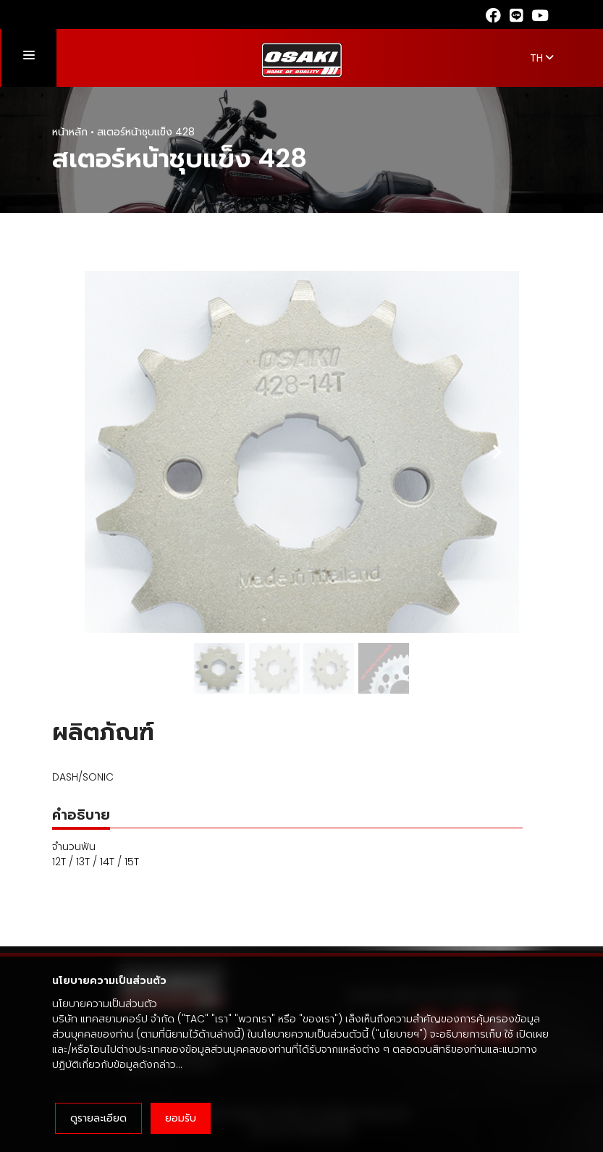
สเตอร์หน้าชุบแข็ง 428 (146, 132)
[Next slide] (496, 451)
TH (542, 58)
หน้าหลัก (70, 132)
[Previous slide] (107, 451)
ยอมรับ (180, 1118)
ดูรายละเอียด (98, 1118)
